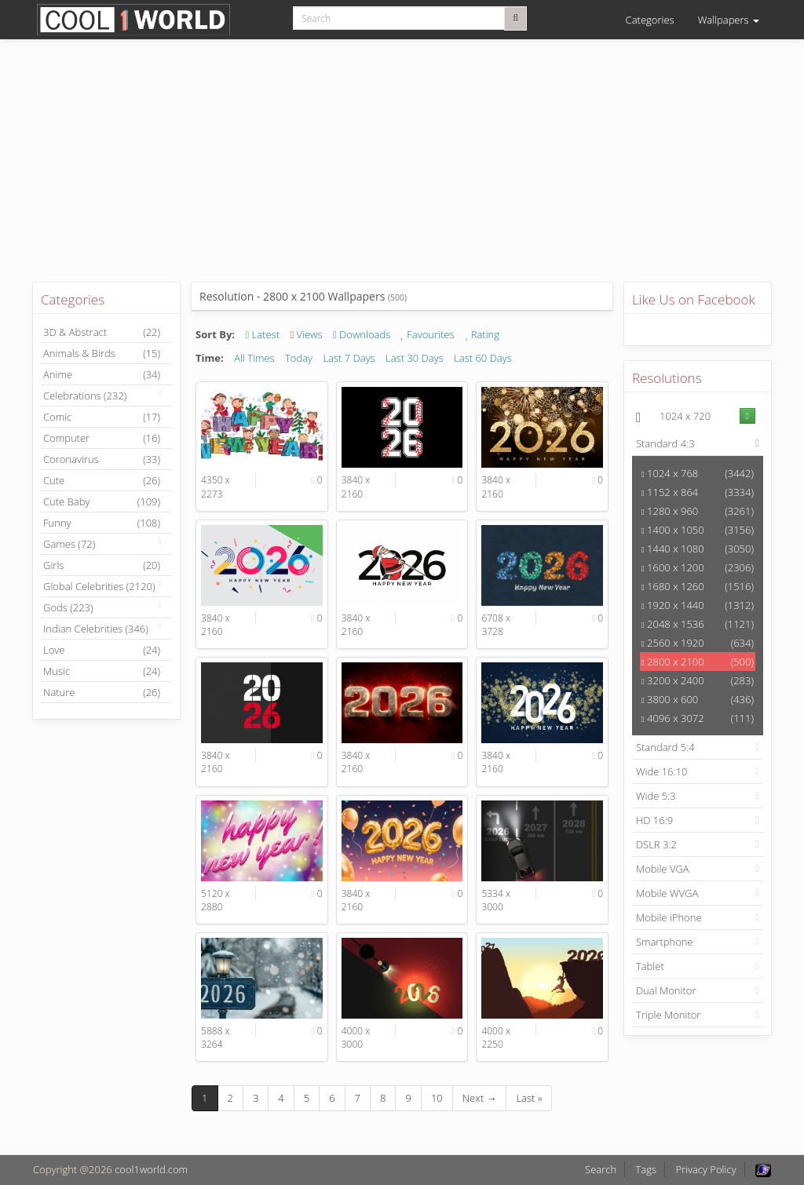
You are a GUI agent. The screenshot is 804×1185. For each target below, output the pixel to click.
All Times (254, 358)
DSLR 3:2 (656, 844)
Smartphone (664, 942)
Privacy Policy (705, 1169)
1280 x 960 (697, 511)
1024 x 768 (697, 473)
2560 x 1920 (697, 643)
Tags (645, 1169)
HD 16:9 (654, 820)
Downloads (361, 334)
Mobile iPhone (669, 917)
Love (101, 650)
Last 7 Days (349, 358)
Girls (101, 565)
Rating (482, 334)
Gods (68, 607)
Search (600, 1169)
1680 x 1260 (697, 586)
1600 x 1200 (697, 567)
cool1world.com (151, 1169)
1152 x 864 (697, 492)
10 (437, 1098)
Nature (101, 692)
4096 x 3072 (697, 718)
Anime (101, 374)
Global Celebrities (99, 586)
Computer (101, 438)
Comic (101, 417)
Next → (479, 1098)
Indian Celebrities (95, 629)
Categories (650, 20)
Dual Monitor (666, 990)
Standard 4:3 (665, 443)
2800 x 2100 (697, 661)
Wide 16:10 (662, 771)
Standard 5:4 (665, 747)
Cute (101, 480)
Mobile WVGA (667, 893)
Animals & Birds (101, 353)
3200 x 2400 (697, 680)
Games (69, 544)
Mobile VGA (662, 869)
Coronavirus (101, 459)
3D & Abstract (101, 332)
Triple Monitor (668, 1015)
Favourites (428, 334)
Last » (529, 1098)
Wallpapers (728, 20)
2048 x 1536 (697, 624)
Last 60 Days (483, 358)
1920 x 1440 (697, 605)
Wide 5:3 (656, 796)
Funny (101, 523)
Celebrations (84, 395)
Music (101, 671)
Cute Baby (101, 501)
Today (298, 358)
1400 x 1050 (697, 530)
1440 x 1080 (697, 548)
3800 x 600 (697, 699)
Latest (262, 334)
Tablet (650, 966)
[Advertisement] (402, 173)
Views (306, 334)
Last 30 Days (415, 358)
